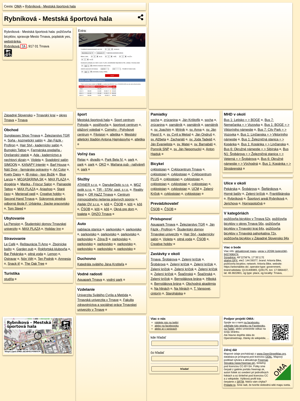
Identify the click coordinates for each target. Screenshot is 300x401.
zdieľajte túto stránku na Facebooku (244, 325)
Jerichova (231, 203)
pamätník (176, 125)
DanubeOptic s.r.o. (115, 185)
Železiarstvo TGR (57, 135)
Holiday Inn (53, 229)
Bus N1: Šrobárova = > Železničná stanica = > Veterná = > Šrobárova (256, 154)
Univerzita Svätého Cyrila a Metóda (102, 295)
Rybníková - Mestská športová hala (50, 6)
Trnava (23, 120)
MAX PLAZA (57, 179)
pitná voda (35, 254)
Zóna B (102, 239)
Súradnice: (230, 257)
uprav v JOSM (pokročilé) (272, 251)
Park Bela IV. (114, 159)
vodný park (114, 279)
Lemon (52, 254)
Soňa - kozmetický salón (25, 140)
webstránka (12, 41)
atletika (115, 134)
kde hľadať (158, 337)
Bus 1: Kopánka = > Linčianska (263, 144)
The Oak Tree (34, 263)
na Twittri (229, 328)
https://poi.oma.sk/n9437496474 (274, 106)
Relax (81, 159)
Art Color (59, 169)
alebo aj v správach (166, 328)
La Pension (12, 224)
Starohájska (174, 293)
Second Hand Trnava (19, 198)
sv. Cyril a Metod (179, 134)
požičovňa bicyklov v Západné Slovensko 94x (256, 238)
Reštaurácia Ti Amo (34, 244)
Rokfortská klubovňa (52, 249)
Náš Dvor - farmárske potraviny (26, 169)
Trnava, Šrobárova (164, 259)
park (131, 159)
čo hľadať (157, 352)
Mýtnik (180, 129)
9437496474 (231, 254)
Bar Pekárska (13, 254)
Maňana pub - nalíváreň (128, 164)
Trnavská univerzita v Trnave (98, 300)
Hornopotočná (252, 203)
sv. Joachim (162, 129)
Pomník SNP (160, 149)
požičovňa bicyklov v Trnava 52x (247, 219)
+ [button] (155, 9)
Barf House (58, 164)
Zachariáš (177, 139)
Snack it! (14, 263)
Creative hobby (51, 194)
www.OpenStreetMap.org (271, 353)
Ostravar (10, 259)
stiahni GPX (231, 260)
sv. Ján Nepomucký (187, 149)
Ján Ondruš (203, 134)
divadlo (95, 159)
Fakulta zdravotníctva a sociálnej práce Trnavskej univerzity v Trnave (107, 304)
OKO (102, 164)
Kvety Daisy (12, 174)
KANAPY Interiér (34, 164)
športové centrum (125, 125)
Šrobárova (158, 264)
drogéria (10, 184)
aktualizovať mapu (245, 251)
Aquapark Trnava (89, 279)
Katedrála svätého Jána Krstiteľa (100, 264)
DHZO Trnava (101, 214)
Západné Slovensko (18, 115)
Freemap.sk (243, 106)
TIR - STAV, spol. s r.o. (113, 189)
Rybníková (15, 46)
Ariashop (46, 189)
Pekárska (230, 189)
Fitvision (99, 134)
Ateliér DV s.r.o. (88, 204)
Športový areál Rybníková (265, 198)
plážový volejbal (88, 129)
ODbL (268, 356)
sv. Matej (183, 144)
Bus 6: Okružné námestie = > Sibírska (251, 149)
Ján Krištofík (191, 120)
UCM (195, 189)
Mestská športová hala (93, 120)
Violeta (36, 160)
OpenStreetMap (222, 106)
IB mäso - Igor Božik (40, 174)
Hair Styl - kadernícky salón (39, 145)
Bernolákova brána (187, 279)
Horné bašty (232, 193)
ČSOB (118, 204)
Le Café (9, 244)
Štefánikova (269, 189)
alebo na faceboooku (167, 325)
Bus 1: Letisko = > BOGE (242, 120)
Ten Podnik (46, 259)
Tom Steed (15, 208)
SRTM (240, 381)
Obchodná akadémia (201, 283)
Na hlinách (162, 288)
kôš (106, 204)
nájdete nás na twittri (166, 322)
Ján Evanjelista (161, 144)
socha (155, 120)
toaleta (82, 214)
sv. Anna (195, 129)
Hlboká (211, 279)
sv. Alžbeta (158, 139)
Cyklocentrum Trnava (186, 169)
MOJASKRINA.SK (30, 179)
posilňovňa (101, 125)
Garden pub (25, 249)
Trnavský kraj (45, 115)
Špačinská (185, 274)
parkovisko (113, 229)
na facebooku (251, 322)
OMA (18, 6)
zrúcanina (171, 120)
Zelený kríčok (191, 259)
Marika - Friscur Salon (36, 184)
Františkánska (280, 193)
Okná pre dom (124, 209)
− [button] (155, 16)
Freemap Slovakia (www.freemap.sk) (246, 361)
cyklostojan (159, 169)
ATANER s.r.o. (87, 185)
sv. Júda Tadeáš (200, 139)
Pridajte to (230, 384)
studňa (9, 279)
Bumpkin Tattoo (15, 150)
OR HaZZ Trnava (100, 194)
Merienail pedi (25, 194)
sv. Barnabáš (203, 144)
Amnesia (64, 259)
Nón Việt (27, 259)
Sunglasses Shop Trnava (22, 135)
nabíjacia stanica (89, 229)
